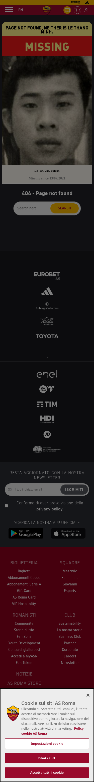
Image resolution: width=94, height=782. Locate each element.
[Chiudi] (87, 695)
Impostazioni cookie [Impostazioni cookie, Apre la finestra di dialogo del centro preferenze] (47, 743)
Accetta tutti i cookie (47, 772)
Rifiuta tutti (47, 758)
